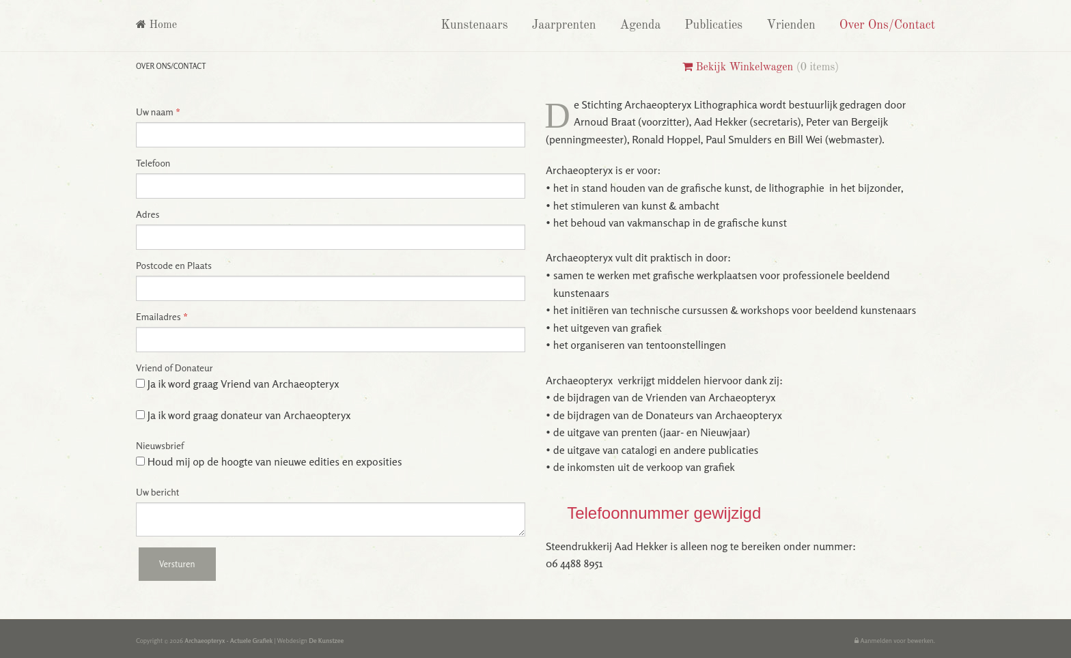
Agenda (638, 25)
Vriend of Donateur (174, 368)
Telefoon (153, 163)
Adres (147, 214)
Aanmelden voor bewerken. (894, 640)
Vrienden (789, 25)
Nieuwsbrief (160, 445)
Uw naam (158, 112)
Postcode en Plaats (174, 265)
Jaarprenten (562, 25)
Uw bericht (157, 492)
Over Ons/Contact (885, 25)
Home (156, 25)
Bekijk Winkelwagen (737, 67)
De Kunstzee (326, 640)
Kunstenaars (472, 25)
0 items (818, 67)
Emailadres (162, 316)
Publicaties (711, 25)
